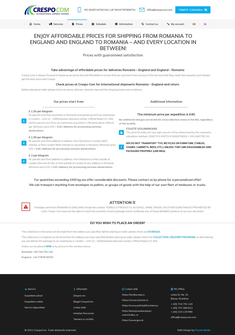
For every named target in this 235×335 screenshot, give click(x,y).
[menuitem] (35, 24)
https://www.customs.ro (135, 300)
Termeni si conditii (83, 319)
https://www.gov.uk (132, 320)
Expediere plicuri (34, 295)
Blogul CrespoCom (83, 301)
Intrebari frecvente (83, 313)
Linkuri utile (79, 307)
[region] (39, 313)
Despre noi (79, 295)
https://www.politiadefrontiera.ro (140, 305)
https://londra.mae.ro (133, 294)
